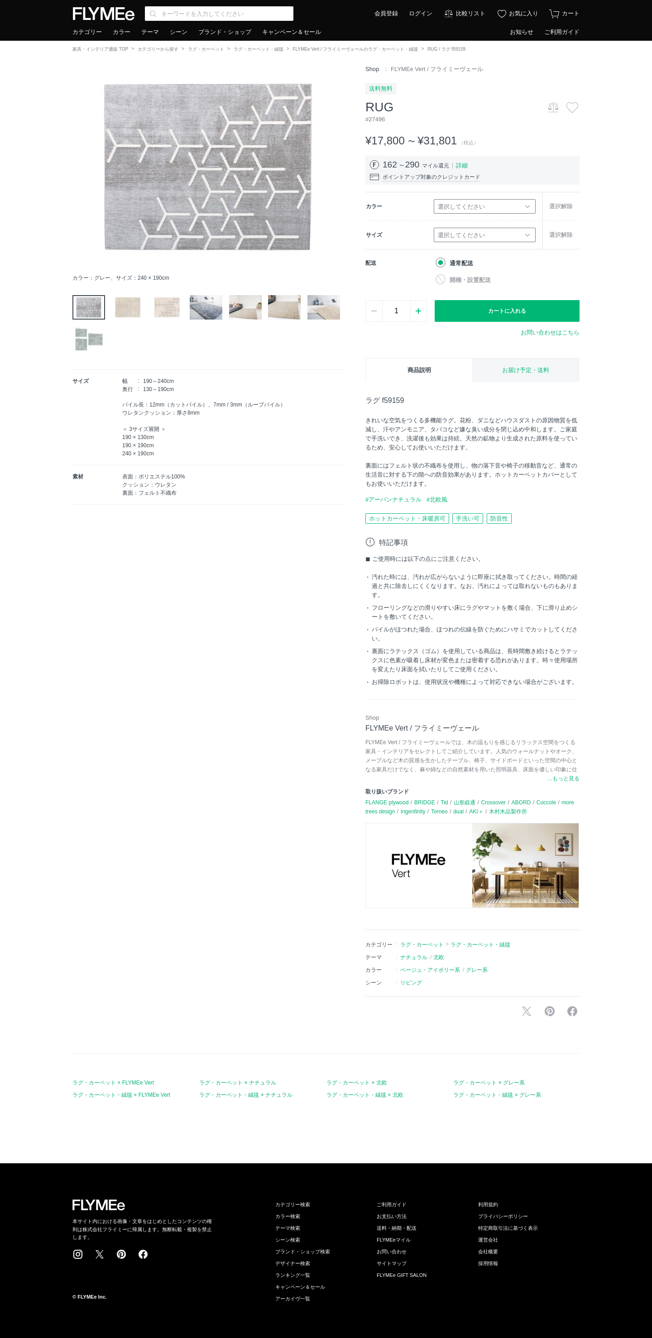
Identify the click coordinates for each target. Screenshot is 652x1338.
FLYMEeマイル (394, 1239)
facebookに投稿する (572, 1011)
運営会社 (488, 1239)
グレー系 (477, 970)
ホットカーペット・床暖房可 (407, 518)
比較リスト (470, 13)
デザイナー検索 (292, 1263)
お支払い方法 (392, 1216)
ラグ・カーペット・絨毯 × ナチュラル (245, 1095)
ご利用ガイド (562, 32)
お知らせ (521, 32)
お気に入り (523, 13)
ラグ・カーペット (206, 49)
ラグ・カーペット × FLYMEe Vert (113, 1083)
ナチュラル (413, 957)
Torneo (439, 811)
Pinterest (121, 1254)
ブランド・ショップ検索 (302, 1251)
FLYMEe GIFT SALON (402, 1275)
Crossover (493, 802)
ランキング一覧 (292, 1275)
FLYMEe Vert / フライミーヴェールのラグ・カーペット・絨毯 (355, 49)
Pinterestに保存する (549, 1011)
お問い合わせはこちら (550, 332)
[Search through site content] (219, 13)
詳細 (462, 165)
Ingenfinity (413, 811)
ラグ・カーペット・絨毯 (258, 49)
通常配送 (461, 263)
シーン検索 (287, 1239)
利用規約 (488, 1204)
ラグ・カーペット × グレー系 (489, 1083)
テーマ (150, 32)
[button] (79, 167)
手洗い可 (467, 518)
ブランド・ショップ (224, 32)
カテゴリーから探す (158, 49)
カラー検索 (287, 1216)
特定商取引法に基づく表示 (508, 1228)
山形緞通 (464, 802)
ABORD (521, 802)
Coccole (546, 802)
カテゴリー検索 (292, 1204)
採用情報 (488, 1263)
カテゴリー (87, 32)
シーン (178, 32)
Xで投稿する (526, 1011)
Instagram (77, 1254)
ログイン (420, 13)
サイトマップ (392, 1263)
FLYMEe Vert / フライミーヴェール (437, 69)
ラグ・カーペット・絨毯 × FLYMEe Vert (121, 1095)
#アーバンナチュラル (393, 499)
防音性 (499, 518)
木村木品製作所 (508, 811)
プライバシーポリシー (503, 1216)
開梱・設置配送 (470, 280)
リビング (411, 983)
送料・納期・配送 (397, 1228)
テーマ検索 (287, 1228)
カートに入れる (507, 311)
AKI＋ (476, 811)
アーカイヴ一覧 (292, 1298)
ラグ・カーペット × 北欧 (356, 1083)
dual (458, 811)
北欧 (438, 957)
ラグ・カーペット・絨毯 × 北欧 (364, 1095)
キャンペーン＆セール (291, 32)
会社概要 (488, 1251)
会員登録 (386, 13)
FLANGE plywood (386, 802)
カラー (121, 32)
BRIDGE (424, 802)
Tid (444, 802)
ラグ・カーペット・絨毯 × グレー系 (497, 1095)
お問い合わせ (392, 1251)
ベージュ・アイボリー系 (430, 970)
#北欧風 (437, 499)
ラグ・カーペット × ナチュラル (237, 1083)
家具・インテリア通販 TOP (100, 49)
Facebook (143, 1254)
